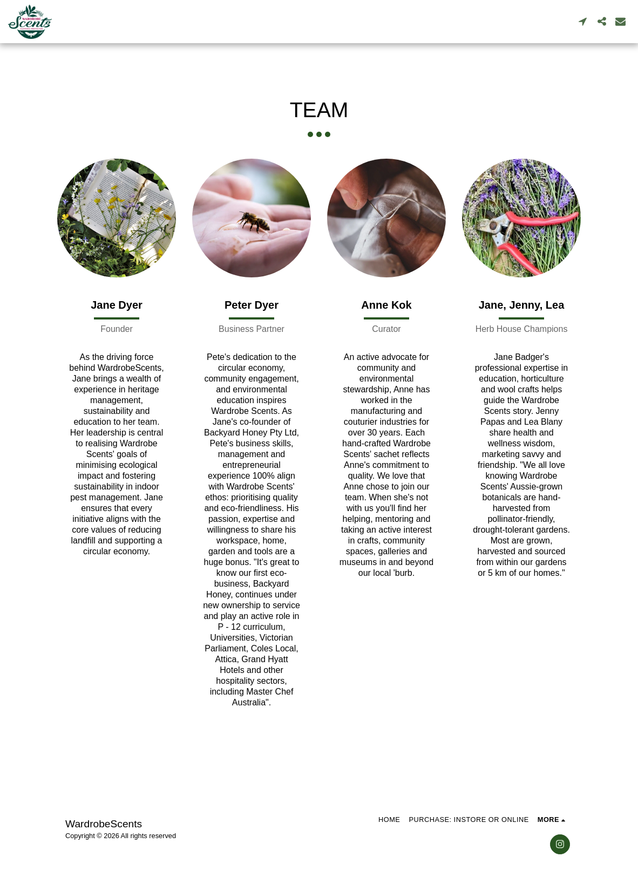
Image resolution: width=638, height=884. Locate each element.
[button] (583, 21)
